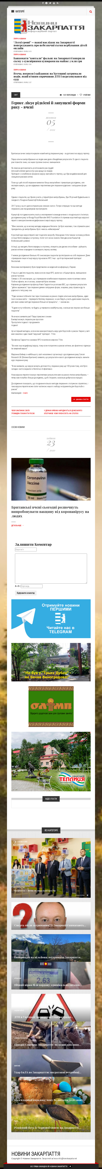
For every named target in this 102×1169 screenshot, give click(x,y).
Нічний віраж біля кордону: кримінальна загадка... (48, 985)
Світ (25, 393)
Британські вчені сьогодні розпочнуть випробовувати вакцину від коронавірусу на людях (50, 511)
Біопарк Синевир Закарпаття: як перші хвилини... (47, 1044)
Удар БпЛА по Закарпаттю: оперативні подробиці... (47, 1072)
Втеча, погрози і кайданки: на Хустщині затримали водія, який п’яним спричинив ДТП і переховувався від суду (50, 76)
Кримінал (17, 978)
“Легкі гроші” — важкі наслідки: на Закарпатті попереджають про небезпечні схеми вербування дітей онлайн (50, 45)
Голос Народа (18, 919)
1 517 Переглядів (68, 95)
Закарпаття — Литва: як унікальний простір (35, 890)
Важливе (17, 1066)
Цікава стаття (81, 399)
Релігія (16, 1093)
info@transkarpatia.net (67, 1158)
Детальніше (17, 526)
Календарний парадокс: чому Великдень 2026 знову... (49, 1100)
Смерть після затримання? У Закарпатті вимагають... (50, 925)
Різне (16, 1121)
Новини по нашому (21, 1038)
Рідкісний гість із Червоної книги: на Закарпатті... (47, 1127)
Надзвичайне (19, 1010)
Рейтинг (85, 95)
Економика (18, 951)
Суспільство (19, 887)
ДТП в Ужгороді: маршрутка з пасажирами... (43, 1017)
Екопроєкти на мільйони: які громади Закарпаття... (48, 957)
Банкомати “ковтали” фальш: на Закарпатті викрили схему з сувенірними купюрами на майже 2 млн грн (49, 59)
